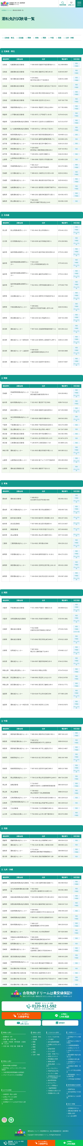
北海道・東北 (9, 38)
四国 (59, 38)
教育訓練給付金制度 (74, 1085)
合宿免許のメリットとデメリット (74, 1062)
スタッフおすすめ (53, 1037)
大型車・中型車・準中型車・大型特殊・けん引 (14, 1042)
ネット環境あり (53, 1085)
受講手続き (71, 1089)
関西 (44, 38)
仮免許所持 (51, 1049)
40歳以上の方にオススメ (53, 1045)
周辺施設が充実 (53, 1059)
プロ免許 (51, 1039)
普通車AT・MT (7, 1037)
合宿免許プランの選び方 (74, 1037)
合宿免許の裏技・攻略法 (74, 1067)
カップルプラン (53, 1068)
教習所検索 (63, 5)
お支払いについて (73, 1048)
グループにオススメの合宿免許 (13, 1075)
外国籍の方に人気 (53, 1093)
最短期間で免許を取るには (74, 1055)
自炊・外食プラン (53, 1054)
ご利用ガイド (72, 1032)
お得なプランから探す (10, 1097)
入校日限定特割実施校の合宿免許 (13, 1072)
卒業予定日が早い (53, 1071)
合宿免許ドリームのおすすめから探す (14, 1102)
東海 (36, 38)
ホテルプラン (52, 1083)
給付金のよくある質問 (74, 1097)
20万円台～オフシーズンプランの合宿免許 (14, 1069)
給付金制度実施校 (53, 1042)
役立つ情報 (71, 1104)
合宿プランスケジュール (74, 1051)
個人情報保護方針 (55, 1131)
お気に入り (71, 5)
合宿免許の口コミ (73, 1108)
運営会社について (33, 1131)
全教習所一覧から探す (10, 1094)
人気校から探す (8, 1099)
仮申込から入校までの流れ (74, 1042)
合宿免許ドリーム (6, 10)
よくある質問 (72, 1116)
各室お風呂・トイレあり (53, 1065)
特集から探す (7, 1061)
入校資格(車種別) (73, 1045)
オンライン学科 (53, 1073)
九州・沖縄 (69, 38)
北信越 (20, 38)
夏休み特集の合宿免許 (10, 1065)
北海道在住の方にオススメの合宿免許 (53, 1077)
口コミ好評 (51, 1051)
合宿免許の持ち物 (73, 1059)
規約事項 (65, 1131)
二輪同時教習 (52, 1088)
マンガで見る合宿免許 (74, 1071)
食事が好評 (51, 1061)
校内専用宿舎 (52, 1080)
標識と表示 (71, 1113)
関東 (29, 38)
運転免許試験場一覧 (74, 1111)
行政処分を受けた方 (54, 1090)
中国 (52, 38)
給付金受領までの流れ (74, 1092)
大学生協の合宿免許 (74, 1079)
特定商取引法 (44, 1131)
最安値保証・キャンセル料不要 (74, 1075)
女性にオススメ (53, 1056)
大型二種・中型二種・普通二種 (13, 1046)
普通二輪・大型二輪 (9, 1039)
